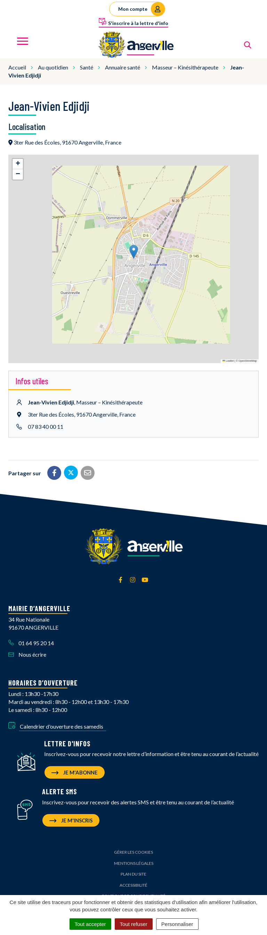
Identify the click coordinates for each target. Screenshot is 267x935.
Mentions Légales (133, 863)
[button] (133, 252)
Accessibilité (133, 885)
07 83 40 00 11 (45, 426)
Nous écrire (27, 654)
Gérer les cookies (133, 852)
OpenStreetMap (247, 360)
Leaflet (228, 360)
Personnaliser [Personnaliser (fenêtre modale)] (177, 924)
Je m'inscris (70, 820)
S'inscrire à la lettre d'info (133, 22)
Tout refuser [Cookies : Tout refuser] (133, 924)
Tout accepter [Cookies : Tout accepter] (90, 924)
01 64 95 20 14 (31, 643)
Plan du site (133, 874)
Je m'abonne (74, 772)
